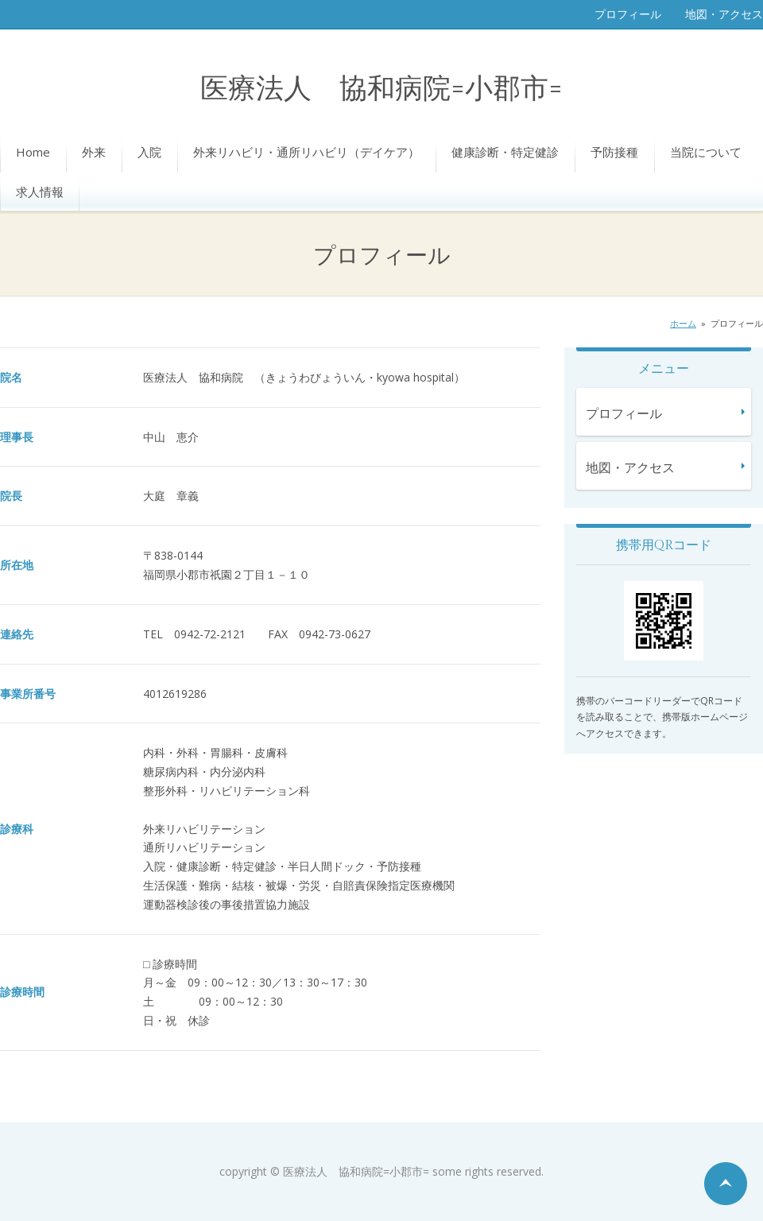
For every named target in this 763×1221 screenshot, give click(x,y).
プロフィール (628, 13)
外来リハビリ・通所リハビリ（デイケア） (306, 152)
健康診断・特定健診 (505, 152)
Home (33, 152)
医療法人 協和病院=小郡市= (381, 89)
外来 (94, 152)
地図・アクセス (724, 13)
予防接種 (614, 152)
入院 (149, 152)
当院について (706, 152)
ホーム (683, 323)
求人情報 (40, 192)
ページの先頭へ (725, 1183)
